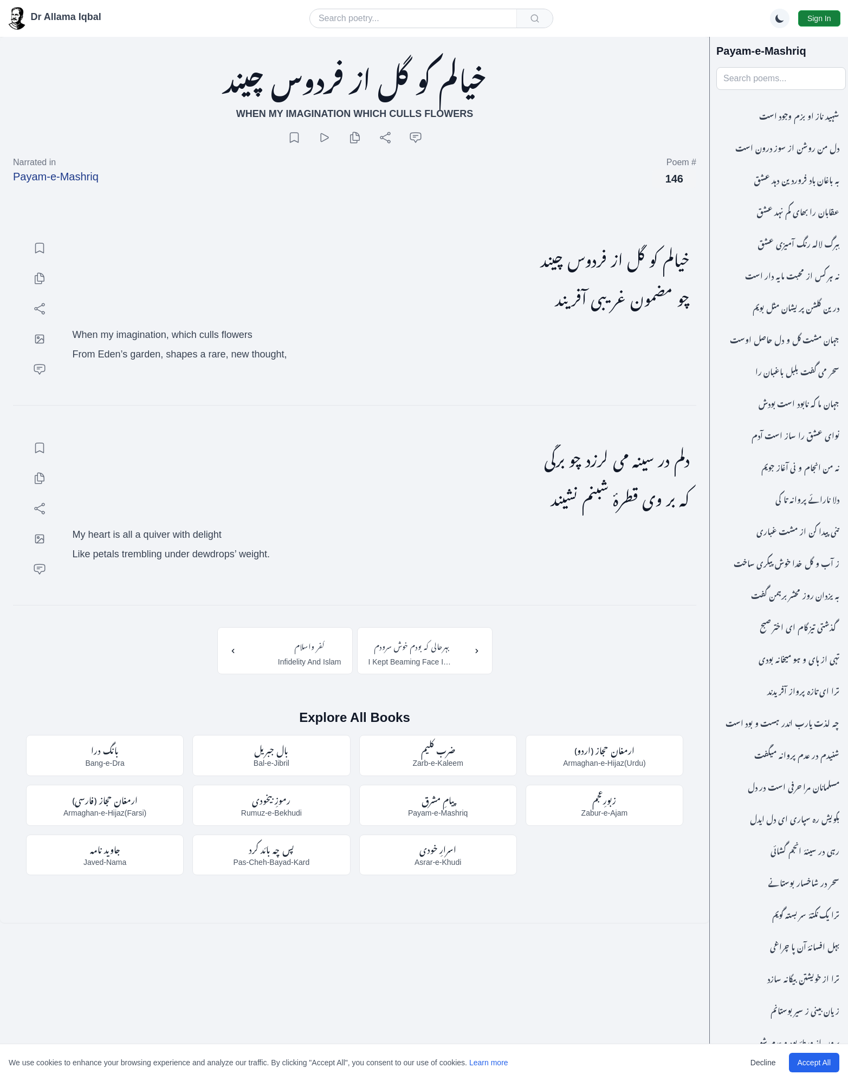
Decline (763, 1062)
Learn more (488, 1062)
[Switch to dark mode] (779, 18)
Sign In (819, 18)
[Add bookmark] (294, 137)
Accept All (814, 1062)
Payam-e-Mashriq (56, 177)
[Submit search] (534, 18)
